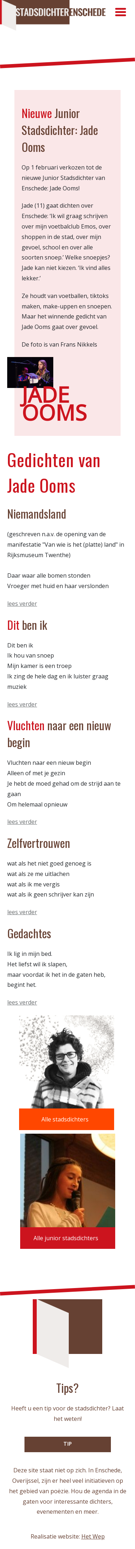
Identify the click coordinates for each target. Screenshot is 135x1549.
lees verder (22, 604)
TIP (67, 1443)
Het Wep (93, 1536)
